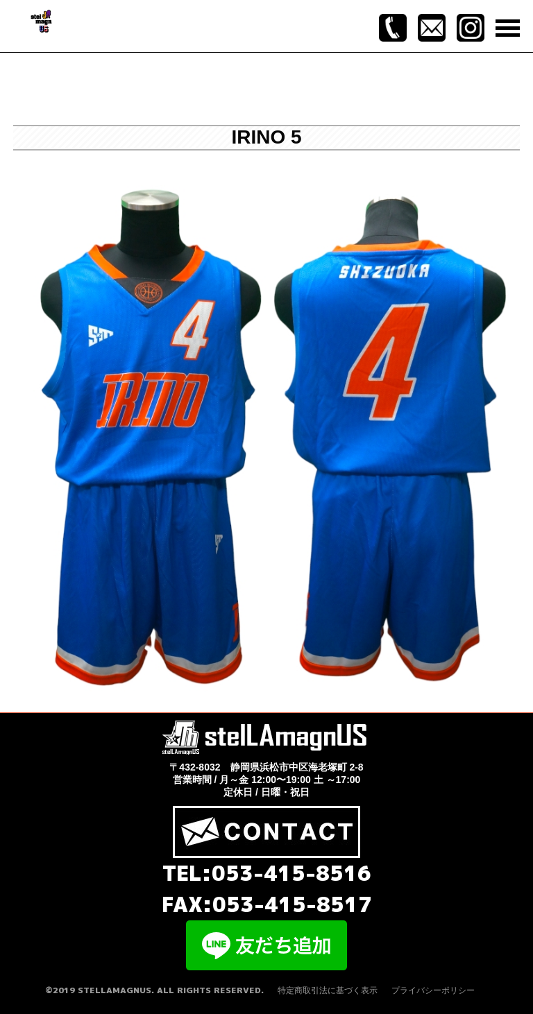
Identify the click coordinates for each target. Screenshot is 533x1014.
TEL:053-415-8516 (266, 873)
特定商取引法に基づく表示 (328, 990)
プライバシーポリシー (433, 990)
